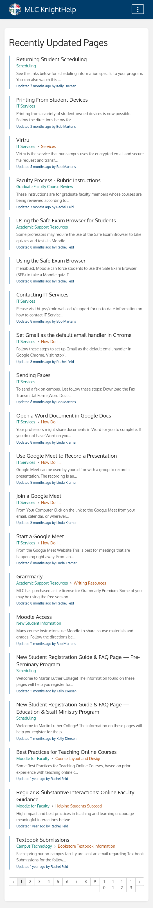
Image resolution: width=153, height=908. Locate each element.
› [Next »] (139, 881)
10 (104, 884)
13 (131, 884)
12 (122, 884)
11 (113, 884)
